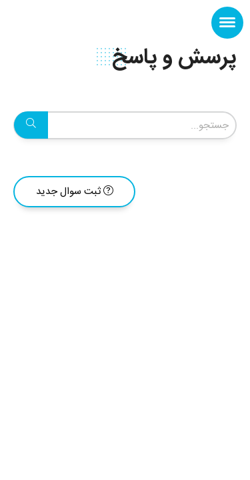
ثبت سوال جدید (74, 191)
